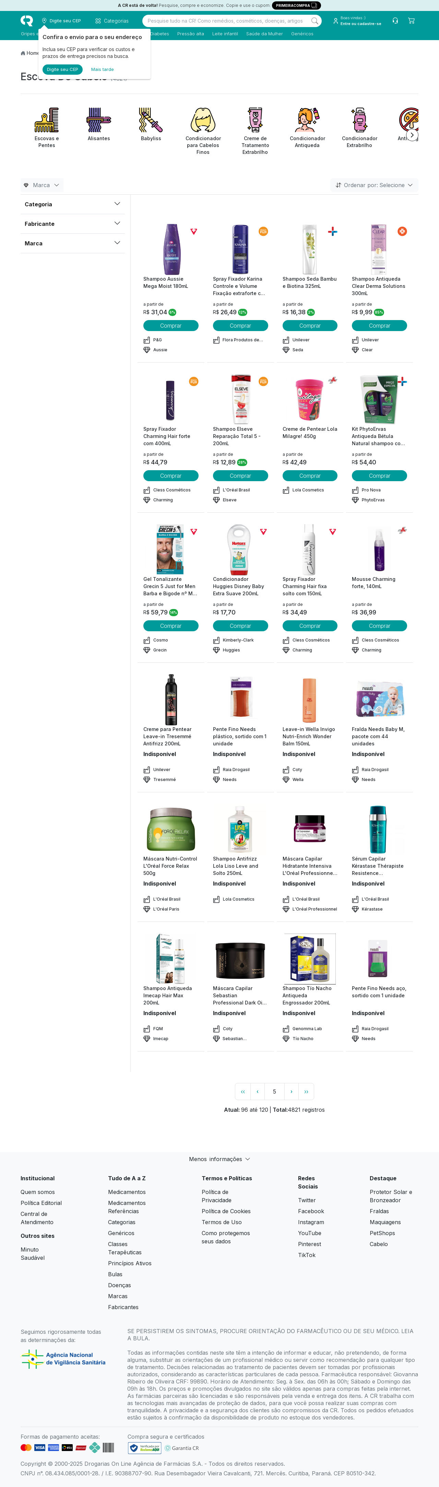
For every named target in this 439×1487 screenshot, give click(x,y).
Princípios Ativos (130, 1263)
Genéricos (302, 33)
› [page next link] (291, 1091)
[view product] (171, 249)
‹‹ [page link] (243, 1091)
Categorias (121, 1222)
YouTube (309, 1233)
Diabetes (159, 33)
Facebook (311, 1211)
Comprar (170, 325)
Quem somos (38, 1192)
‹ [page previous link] (258, 1091)
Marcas (118, 1296)
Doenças (119, 1285)
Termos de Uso (222, 1222)
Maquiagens (385, 1222)
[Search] (315, 21)
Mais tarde (102, 69)
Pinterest (309, 1244)
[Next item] (412, 135)
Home (33, 53)
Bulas (115, 1274)
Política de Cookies (226, 1211)
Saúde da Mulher (264, 33)
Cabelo (379, 1244)
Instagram (311, 1222)
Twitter (307, 1200)
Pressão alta (190, 33)
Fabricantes (123, 1307)
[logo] (27, 21)
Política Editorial (41, 1202)
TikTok (307, 1255)
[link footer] (145, 1448)
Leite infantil (225, 33)
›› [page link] (306, 1091)
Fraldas (379, 1211)
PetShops (382, 1233)
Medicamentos (127, 1192)
